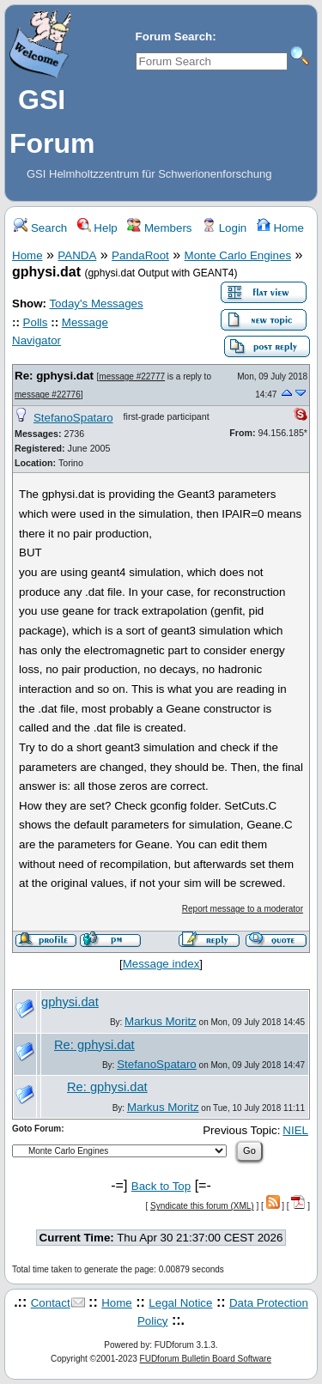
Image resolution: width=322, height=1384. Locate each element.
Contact (50, 1302)
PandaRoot (140, 255)
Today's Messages (96, 303)
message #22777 (132, 376)
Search (40, 228)
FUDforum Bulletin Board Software (205, 1358)
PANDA (77, 255)
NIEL (295, 1130)
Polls (35, 322)
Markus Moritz (161, 1021)
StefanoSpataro (73, 417)
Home (280, 228)
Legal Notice (180, 1302)
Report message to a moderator (242, 909)
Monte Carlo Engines (238, 255)
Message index (161, 963)
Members (159, 228)
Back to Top (161, 1186)
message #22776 (48, 394)
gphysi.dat (70, 1002)
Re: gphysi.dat (56, 375)
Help (97, 228)
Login (224, 228)
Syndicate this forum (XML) (202, 1206)
